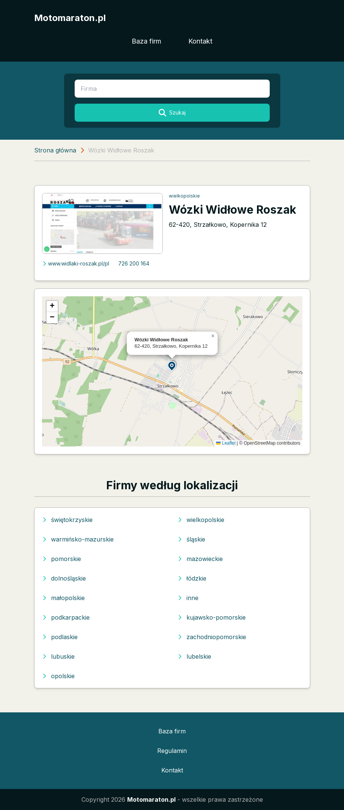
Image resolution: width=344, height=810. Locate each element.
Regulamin (172, 750)
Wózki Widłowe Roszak (232, 209)
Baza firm (146, 41)
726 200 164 (133, 263)
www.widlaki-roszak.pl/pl (75, 263)
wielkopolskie (184, 196)
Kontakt (200, 41)
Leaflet (225, 443)
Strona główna (55, 150)
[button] (172, 365)
